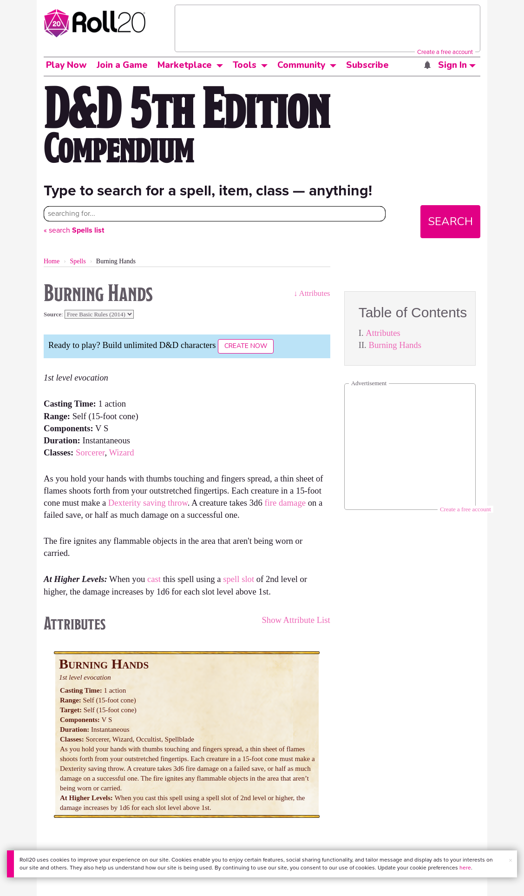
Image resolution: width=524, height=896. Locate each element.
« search (74, 230)
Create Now (245, 345)
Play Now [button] (66, 65)
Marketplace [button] (184, 65)
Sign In (457, 65)
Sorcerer (90, 452)
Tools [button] (244, 65)
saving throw (165, 503)
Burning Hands (394, 345)
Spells (77, 261)
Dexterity (124, 503)
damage (292, 503)
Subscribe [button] (367, 65)
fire (270, 503)
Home (51, 261)
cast (154, 579)
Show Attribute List (296, 620)
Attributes (383, 333)
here (465, 867)
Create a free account (445, 51)
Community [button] (301, 65)
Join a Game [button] (122, 65)
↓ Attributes (312, 293)
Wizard (121, 452)
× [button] (510, 860)
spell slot (238, 579)
